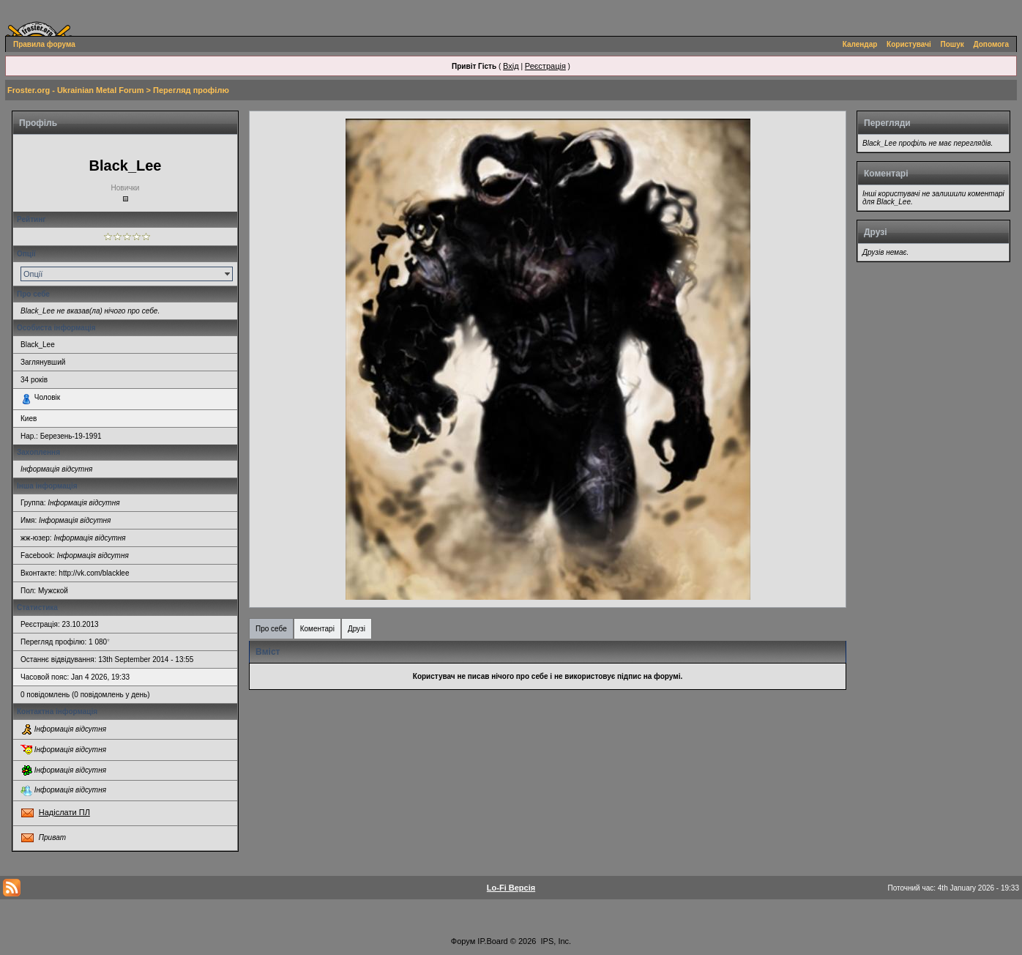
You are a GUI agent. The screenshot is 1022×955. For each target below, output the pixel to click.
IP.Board (492, 941)
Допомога (991, 44)
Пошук (952, 44)
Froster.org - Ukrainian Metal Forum (75, 90)
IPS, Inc (555, 941)
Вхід (511, 66)
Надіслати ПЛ (64, 812)
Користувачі (909, 44)
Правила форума (44, 44)
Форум (463, 941)
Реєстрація (545, 66)
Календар (860, 44)
